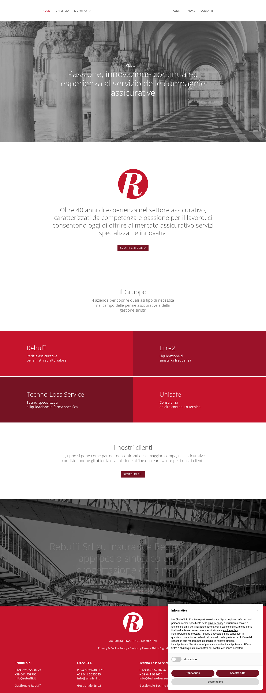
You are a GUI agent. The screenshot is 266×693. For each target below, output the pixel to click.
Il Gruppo (80, 10)
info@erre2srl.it (88, 678)
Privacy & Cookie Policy (112, 648)
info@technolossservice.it (158, 678)
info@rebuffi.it (25, 678)
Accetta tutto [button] (237, 673)
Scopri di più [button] (215, 681)
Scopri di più (133, 474)
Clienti (177, 10)
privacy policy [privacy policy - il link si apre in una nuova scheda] (215, 623)
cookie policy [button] (230, 630)
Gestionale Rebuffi (28, 685)
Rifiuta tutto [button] (193, 673)
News (191, 10)
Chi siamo (62, 10)
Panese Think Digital (155, 648)
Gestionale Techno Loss (156, 685)
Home (46, 10)
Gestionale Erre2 (89, 685)
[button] (257, 610)
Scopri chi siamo (133, 248)
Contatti (207, 10)
